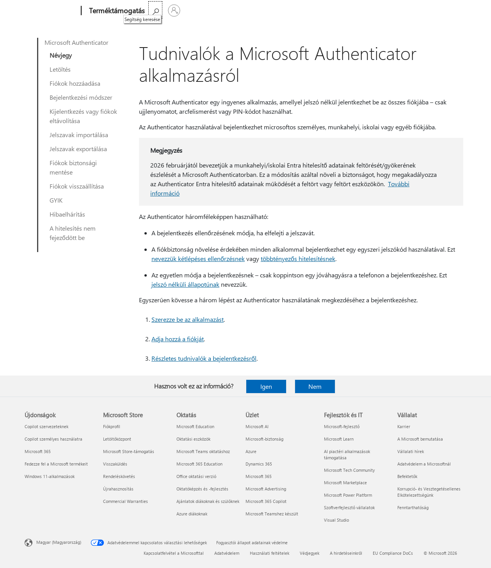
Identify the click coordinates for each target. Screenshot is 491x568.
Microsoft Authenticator (76, 42)
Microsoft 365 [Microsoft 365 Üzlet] (259, 476)
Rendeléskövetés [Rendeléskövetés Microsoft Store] (119, 476)
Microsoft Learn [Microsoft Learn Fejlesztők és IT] (339, 439)
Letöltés (60, 69)
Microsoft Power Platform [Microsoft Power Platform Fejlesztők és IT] (348, 495)
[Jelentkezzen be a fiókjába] (457, 10)
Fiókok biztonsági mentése (73, 167)
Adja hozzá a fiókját (177, 339)
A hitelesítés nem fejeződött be (73, 233)
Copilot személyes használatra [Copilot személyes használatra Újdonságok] (53, 439)
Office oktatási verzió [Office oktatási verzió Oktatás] (196, 476)
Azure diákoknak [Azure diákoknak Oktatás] (191, 514)
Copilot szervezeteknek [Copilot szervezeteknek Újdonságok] (46, 426)
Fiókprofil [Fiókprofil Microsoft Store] (111, 426)
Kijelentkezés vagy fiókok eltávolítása (83, 116)
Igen (266, 386)
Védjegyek (309, 553)
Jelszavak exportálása (78, 149)
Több (221, 10)
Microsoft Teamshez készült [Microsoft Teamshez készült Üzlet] (272, 514)
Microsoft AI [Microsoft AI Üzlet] (257, 426)
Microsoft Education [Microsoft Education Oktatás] (195, 426)
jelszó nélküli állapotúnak (185, 284)
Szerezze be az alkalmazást (187, 319)
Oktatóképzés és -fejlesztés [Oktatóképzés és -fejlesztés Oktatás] (202, 489)
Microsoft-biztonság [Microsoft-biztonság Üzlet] (264, 439)
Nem (315, 386)
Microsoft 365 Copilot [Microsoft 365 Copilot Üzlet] (266, 501)
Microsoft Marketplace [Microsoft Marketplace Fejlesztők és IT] (345, 482)
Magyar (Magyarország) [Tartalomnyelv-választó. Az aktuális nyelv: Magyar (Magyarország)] (58, 542)
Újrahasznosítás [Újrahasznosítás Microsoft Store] (118, 489)
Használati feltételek (269, 553)
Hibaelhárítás (67, 214)
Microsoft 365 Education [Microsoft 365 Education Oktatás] (199, 464)
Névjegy (61, 55)
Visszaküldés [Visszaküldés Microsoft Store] (115, 464)
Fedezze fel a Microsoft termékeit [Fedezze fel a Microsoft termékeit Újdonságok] (56, 464)
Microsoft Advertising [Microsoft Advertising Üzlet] (266, 489)
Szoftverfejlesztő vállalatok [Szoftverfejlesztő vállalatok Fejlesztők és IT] (349, 507)
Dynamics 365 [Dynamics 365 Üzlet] (259, 464)
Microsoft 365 (167, 10)
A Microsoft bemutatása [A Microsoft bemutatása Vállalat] (420, 439)
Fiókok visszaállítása (77, 186)
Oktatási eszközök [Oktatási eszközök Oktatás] (193, 439)
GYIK (56, 200)
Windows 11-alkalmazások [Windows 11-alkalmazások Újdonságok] (50, 476)
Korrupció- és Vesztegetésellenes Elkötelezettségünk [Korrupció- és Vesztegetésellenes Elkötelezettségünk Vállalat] (429, 492)
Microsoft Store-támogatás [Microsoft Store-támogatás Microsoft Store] (128, 451)
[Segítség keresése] (438, 10)
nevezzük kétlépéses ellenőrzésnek (198, 258)
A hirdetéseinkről (346, 553)
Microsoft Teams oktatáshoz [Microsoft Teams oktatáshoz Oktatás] (203, 451)
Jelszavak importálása (79, 135)
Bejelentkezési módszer (81, 97)
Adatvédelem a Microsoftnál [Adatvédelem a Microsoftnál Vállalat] (424, 464)
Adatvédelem (226, 553)
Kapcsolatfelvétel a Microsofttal (174, 553)
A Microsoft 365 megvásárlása (278, 10)
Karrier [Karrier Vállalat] (403, 426)
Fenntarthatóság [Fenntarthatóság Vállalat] (413, 507)
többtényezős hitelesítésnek (298, 258)
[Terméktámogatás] (116, 10)
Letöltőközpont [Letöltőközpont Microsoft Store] (117, 439)
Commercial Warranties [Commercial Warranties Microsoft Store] (125, 501)
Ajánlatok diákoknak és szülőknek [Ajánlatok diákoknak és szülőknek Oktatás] (207, 501)
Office (198, 10)
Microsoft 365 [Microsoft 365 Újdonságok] (38, 451)
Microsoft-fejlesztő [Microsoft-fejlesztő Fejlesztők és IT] (341, 426)
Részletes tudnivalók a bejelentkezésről (203, 358)
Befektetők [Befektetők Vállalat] (407, 476)
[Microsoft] (51, 10)
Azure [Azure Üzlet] (251, 451)
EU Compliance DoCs (393, 553)
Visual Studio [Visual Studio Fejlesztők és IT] (336, 520)
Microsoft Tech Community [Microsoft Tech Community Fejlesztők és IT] (349, 470)
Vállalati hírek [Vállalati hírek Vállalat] (410, 451)
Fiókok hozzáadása (75, 83)
